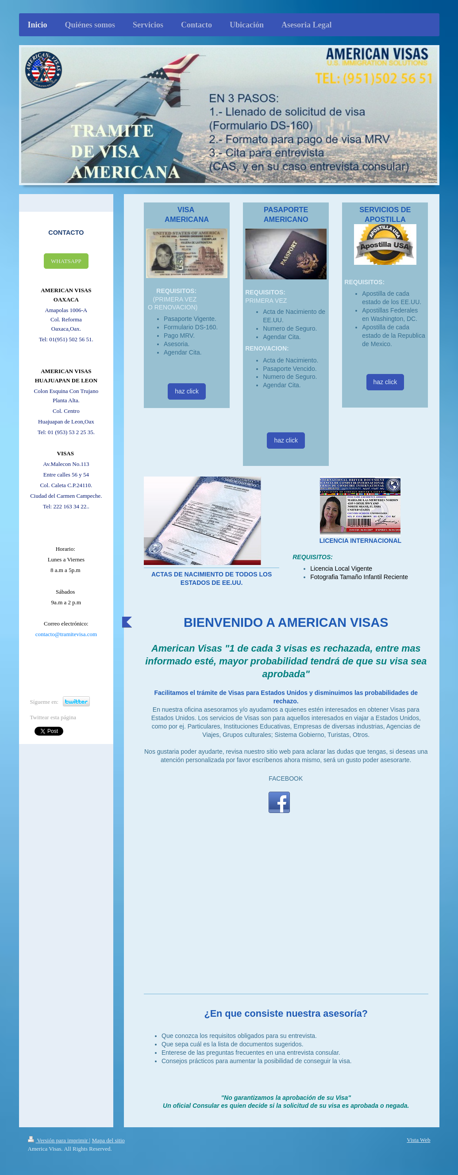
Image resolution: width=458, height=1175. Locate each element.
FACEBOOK (286, 778)
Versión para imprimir (58, 1140)
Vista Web (418, 1140)
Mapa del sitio (108, 1140)
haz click (187, 391)
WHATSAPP (66, 261)
